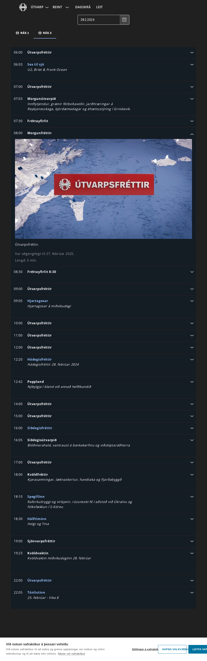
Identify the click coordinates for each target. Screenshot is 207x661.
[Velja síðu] (46, 7)
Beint (57, 7)
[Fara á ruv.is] (23, 7)
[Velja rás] (67, 7)
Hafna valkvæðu (174, 649)
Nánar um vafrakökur (71, 653)
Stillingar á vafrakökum (144, 649)
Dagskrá (83, 7)
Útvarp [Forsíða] (37, 7)
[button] (103, 53)
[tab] (22, 33)
